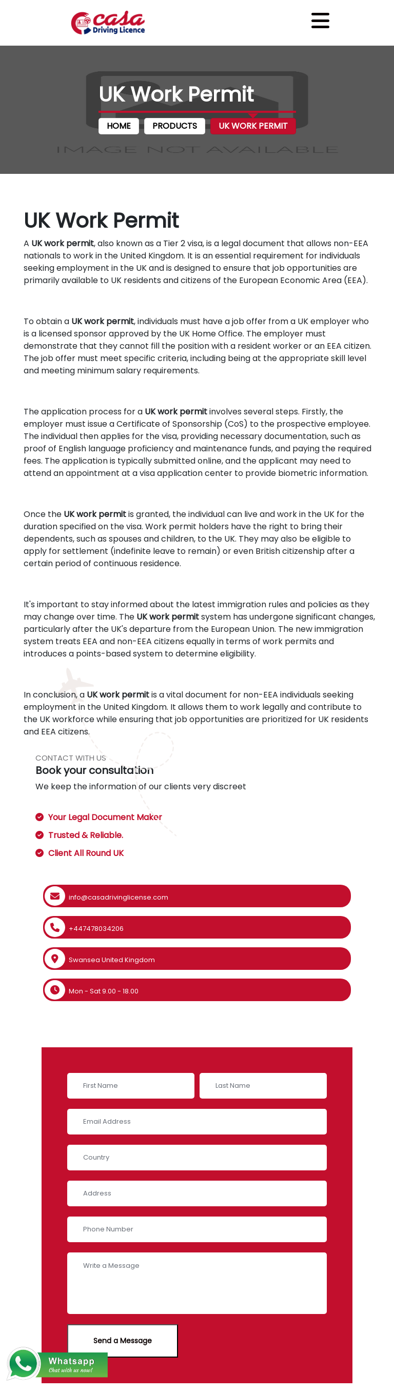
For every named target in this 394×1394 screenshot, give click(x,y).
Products (174, 126)
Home (119, 126)
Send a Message (122, 1341)
